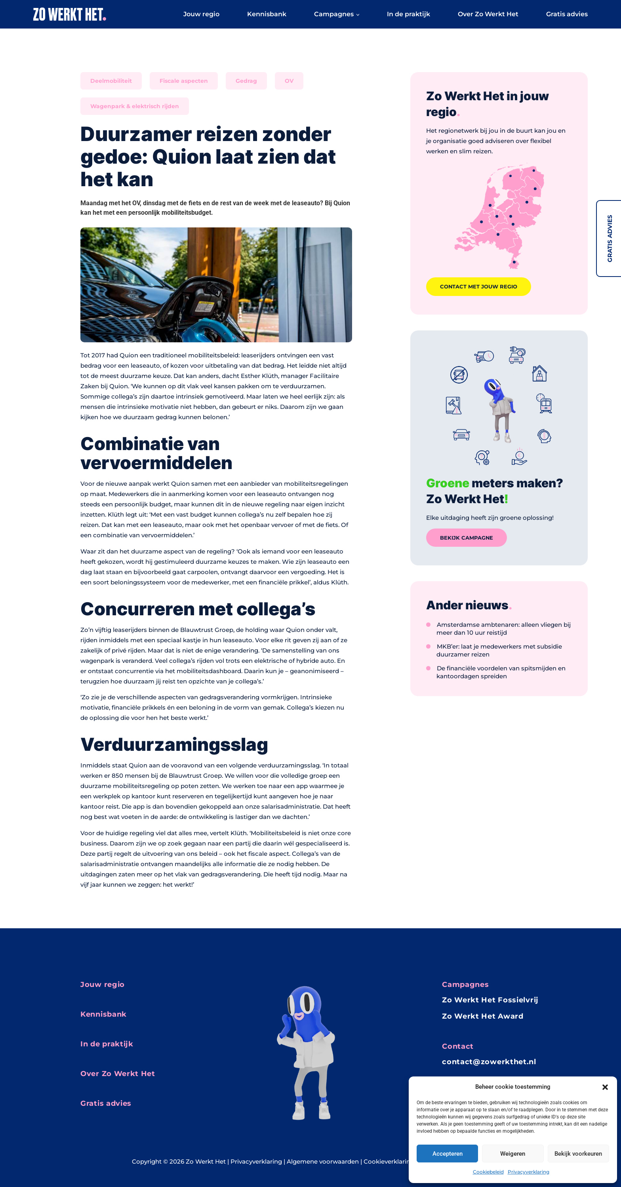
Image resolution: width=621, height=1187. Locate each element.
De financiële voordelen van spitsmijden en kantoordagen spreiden (501, 679)
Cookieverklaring (389, 1161)
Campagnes (337, 16)
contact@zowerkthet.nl (489, 1061)
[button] (605, 1087)
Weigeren (512, 1153)
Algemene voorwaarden (323, 1161)
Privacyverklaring (528, 1172)
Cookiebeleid (488, 1172)
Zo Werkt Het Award (483, 1016)
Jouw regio (201, 16)
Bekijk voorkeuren (578, 1153)
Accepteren (447, 1153)
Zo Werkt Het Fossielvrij (490, 1000)
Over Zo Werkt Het (488, 16)
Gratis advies (609, 238)
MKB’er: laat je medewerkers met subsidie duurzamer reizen (499, 657)
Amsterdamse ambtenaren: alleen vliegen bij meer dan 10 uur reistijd (503, 635)
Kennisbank (266, 16)
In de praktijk (408, 16)
